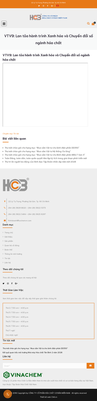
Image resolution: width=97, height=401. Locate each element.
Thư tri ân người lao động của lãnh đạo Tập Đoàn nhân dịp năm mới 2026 (40, 161)
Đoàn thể (8, 249)
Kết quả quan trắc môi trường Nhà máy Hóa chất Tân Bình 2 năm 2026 (32, 352)
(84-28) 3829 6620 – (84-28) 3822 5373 (27, 207)
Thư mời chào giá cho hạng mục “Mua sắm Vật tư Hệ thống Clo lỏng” (38, 151)
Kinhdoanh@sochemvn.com (19, 220)
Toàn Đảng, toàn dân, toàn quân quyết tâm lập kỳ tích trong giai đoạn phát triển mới (46, 158)
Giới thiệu (8, 236)
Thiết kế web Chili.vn (48, 397)
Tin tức (16, 133)
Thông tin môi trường (13, 254)
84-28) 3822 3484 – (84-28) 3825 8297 (27, 214)
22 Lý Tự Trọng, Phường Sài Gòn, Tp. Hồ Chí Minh (48, 2)
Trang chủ (9, 232)
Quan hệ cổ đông (12, 245)
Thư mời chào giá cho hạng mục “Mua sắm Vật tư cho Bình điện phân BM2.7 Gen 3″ (45, 154)
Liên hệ (8, 262)
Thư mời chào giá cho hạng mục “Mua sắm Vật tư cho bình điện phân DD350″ (42, 147)
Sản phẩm (9, 241)
